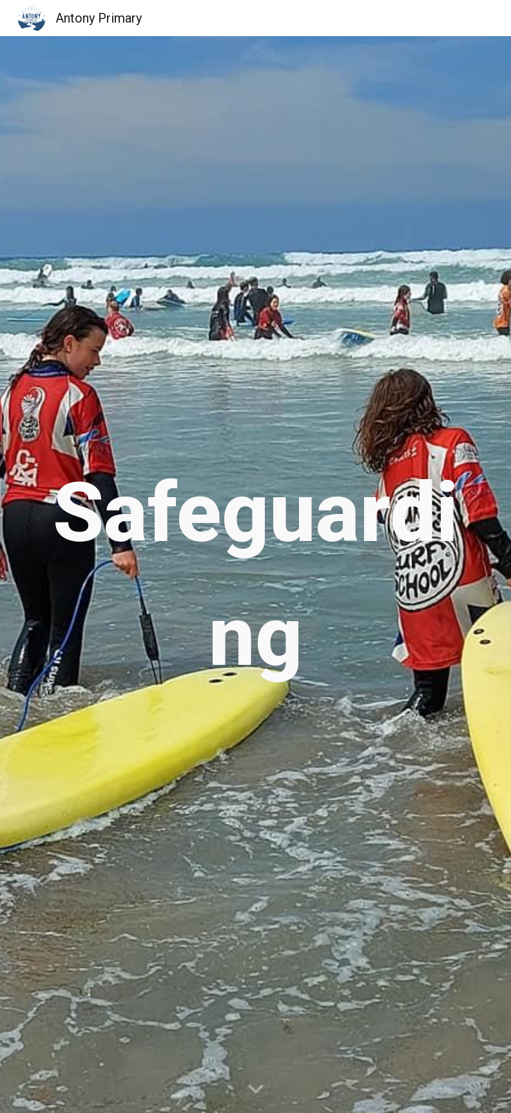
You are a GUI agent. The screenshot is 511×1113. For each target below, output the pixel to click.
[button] (255, 1089)
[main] (256, 575)
